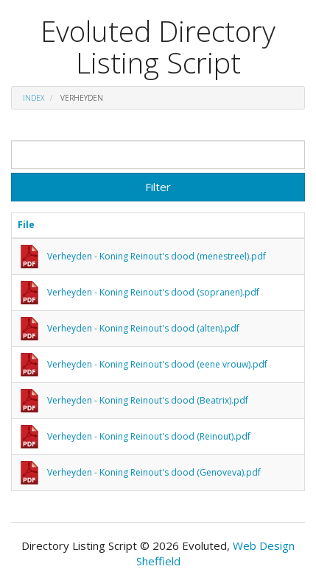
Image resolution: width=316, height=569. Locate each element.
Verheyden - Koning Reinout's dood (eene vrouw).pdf (157, 364)
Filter (158, 186)
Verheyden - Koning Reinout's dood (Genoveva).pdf (154, 472)
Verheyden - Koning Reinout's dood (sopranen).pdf (153, 292)
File (26, 224)
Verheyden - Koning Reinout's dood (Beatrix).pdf (147, 400)
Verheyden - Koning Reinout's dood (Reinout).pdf (148, 436)
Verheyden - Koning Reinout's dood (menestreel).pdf (156, 256)
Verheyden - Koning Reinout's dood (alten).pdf (143, 328)
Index (33, 98)
